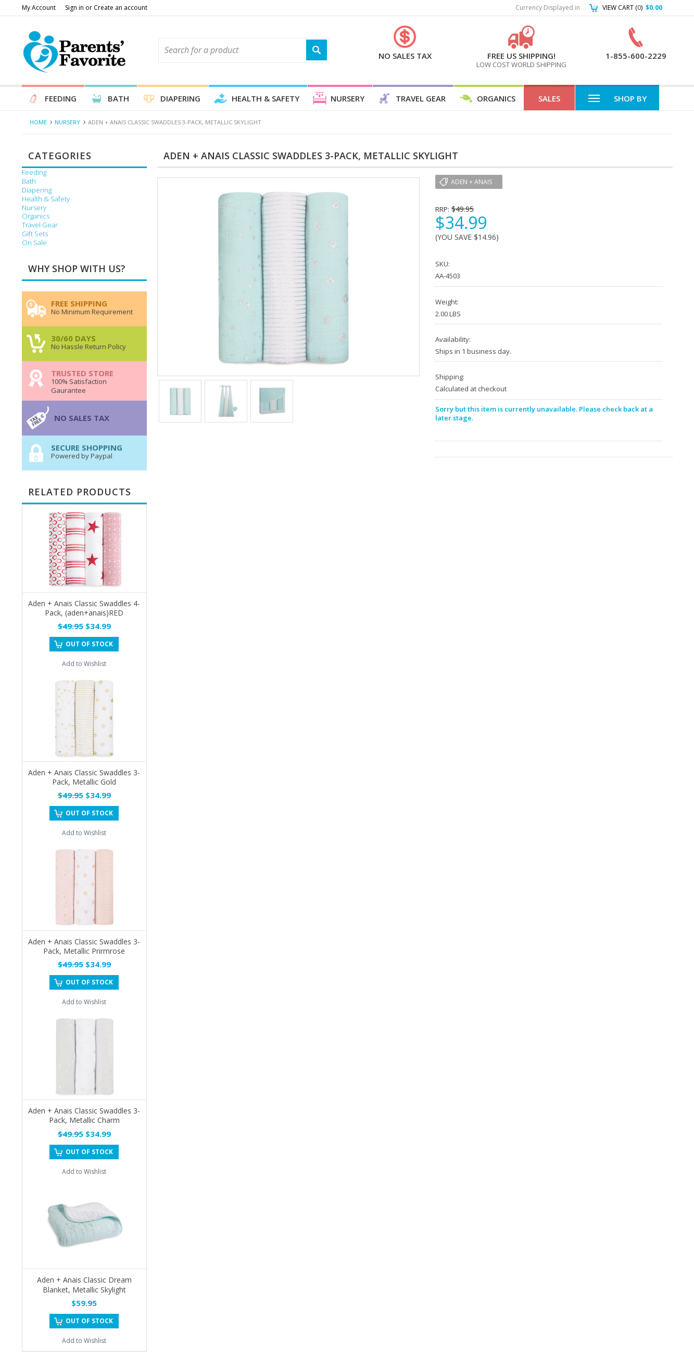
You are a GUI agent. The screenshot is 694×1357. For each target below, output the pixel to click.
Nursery (347, 98)
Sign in (74, 7)
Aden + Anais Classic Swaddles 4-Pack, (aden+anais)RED (84, 608)
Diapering (180, 98)
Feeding (61, 98)
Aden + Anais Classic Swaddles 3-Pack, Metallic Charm (84, 1115)
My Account (39, 7)
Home (38, 122)
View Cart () (632, 7)
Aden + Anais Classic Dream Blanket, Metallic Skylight (84, 1284)
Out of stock (89, 643)
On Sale (34, 242)
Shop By (617, 98)
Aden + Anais (471, 181)
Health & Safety (265, 98)
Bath (118, 98)
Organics (496, 98)
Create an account (120, 7)
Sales (549, 98)
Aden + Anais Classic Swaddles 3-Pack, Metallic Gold (84, 777)
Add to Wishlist (84, 663)
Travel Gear (421, 98)
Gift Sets (35, 233)
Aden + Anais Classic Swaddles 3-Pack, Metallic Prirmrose (84, 946)
